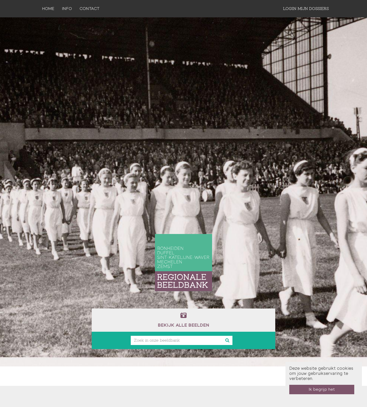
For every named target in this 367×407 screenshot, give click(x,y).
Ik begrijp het (322, 389)
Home (48, 8)
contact (89, 8)
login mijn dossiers (306, 8)
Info (67, 8)
